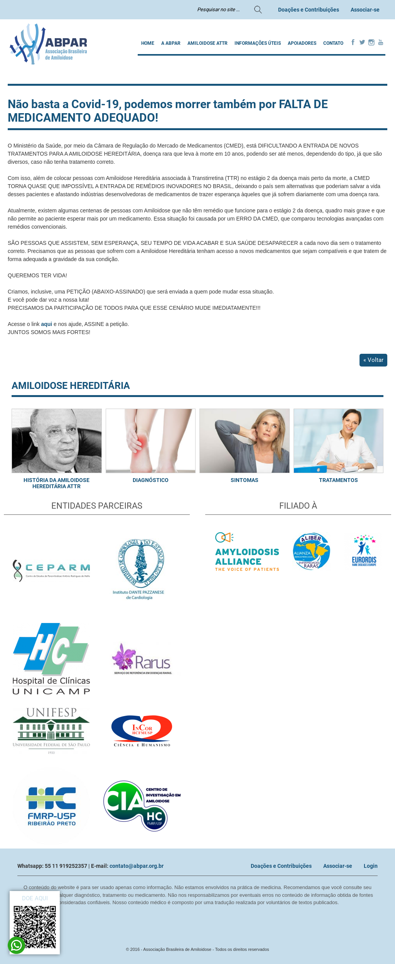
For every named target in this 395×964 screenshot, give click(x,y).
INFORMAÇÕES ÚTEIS (258, 43)
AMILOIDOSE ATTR (207, 43)
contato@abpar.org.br (137, 866)
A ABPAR (171, 43)
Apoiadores (302, 43)
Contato (333, 43)
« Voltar (373, 359)
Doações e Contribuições (308, 10)
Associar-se (365, 10)
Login (371, 866)
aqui (46, 324)
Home (147, 43)
